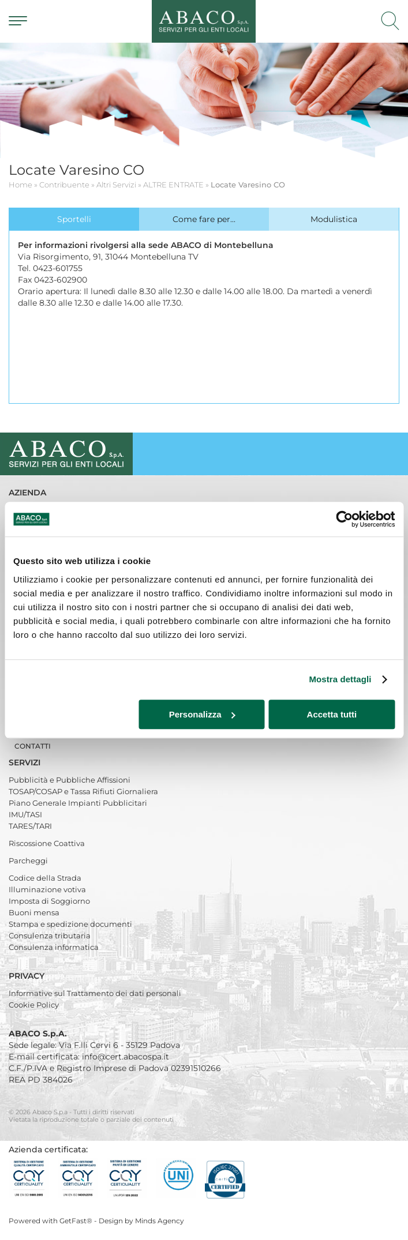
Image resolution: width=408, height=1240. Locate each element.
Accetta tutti (332, 714)
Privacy (28, 976)
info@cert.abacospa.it (125, 1056)
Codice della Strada (45, 877)
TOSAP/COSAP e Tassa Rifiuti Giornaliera (83, 791)
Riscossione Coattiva (47, 843)
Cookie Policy (34, 1004)
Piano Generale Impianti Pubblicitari (78, 802)
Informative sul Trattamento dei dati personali (95, 993)
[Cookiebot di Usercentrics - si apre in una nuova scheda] (344, 519)
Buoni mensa (34, 912)
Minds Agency (159, 1220)
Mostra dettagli (340, 679)
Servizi (26, 762)
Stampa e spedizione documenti (70, 924)
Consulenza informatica (54, 947)
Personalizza (202, 714)
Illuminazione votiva (47, 889)
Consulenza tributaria (50, 935)
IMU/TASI (25, 814)
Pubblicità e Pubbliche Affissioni (69, 779)
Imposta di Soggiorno (49, 900)
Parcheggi (28, 860)
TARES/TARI (30, 826)
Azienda (28, 492)
